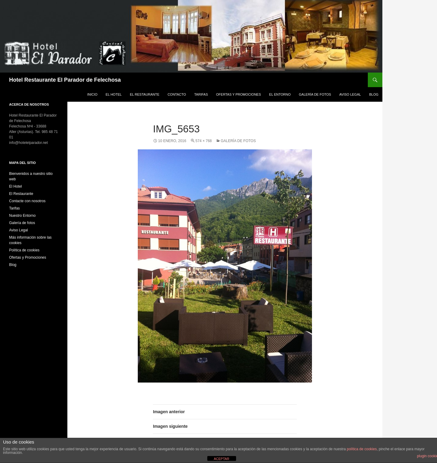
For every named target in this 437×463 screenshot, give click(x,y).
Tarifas (201, 94)
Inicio (92, 94)
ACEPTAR (221, 459)
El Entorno (280, 94)
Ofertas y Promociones (238, 94)
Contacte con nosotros (27, 201)
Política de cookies (24, 250)
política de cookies (362, 449)
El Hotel (114, 94)
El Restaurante (144, 94)
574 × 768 (203, 141)
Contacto (177, 94)
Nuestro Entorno (22, 215)
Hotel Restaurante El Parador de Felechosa (65, 80)
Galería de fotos (315, 94)
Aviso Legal (350, 94)
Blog (373, 94)
